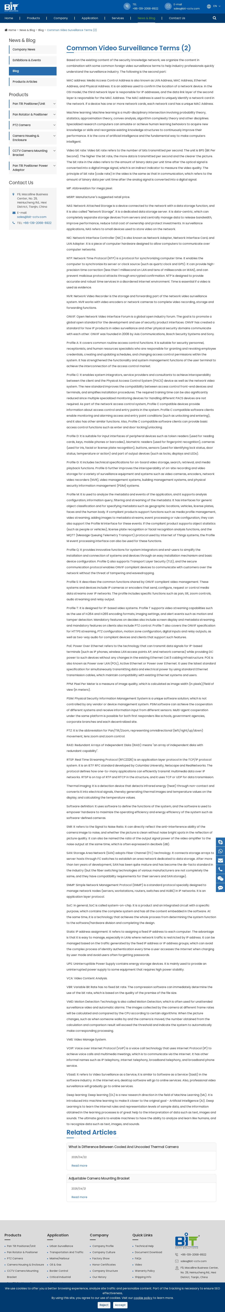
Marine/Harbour (59, 1258)
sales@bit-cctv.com (187, 6)
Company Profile (103, 1246)
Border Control (59, 1271)
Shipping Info (143, 1277)
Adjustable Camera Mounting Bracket (99, 1178)
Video (138, 1264)
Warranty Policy (145, 1271)
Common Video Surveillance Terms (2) (72, 30)
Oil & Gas (55, 1264)
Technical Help (144, 1246)
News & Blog (146, 18)
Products (33, 18)
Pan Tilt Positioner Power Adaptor (30, 168)
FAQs (138, 1258)
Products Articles (25, 82)
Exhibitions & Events (27, 60)
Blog (41, 30)
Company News (24, 49)
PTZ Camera (21, 125)
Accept (120, 1305)
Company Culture (103, 1252)
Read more (79, 1166)
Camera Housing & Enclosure (26, 138)
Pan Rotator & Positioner (30, 114)
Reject (104, 1305)
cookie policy (143, 1298)
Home (9, 18)
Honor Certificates (104, 1264)
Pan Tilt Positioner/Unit (29, 104)
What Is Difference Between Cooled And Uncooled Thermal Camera (123, 1147)
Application (90, 18)
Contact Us (177, 18)
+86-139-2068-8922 (37, 223)
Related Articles (92, 1132)
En (215, 5)
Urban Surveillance (61, 1246)
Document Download (148, 1252)
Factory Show (100, 1258)
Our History (99, 1277)
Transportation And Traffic (66, 1252)
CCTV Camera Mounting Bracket (30, 153)
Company (61, 18)
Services (118, 18)
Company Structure (105, 1271)
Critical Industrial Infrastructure (60, 1280)
